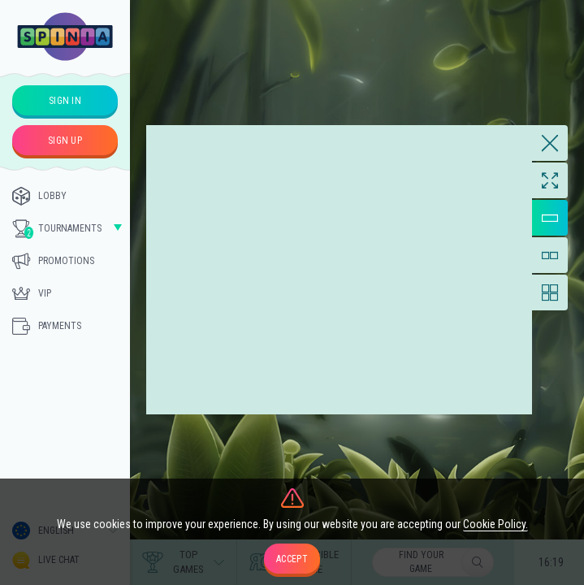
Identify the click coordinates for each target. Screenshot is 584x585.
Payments (46, 326)
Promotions (53, 261)
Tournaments (57, 229)
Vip (31, 293)
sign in (65, 100)
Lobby (39, 196)
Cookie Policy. (495, 524)
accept (292, 559)
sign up (65, 140)
